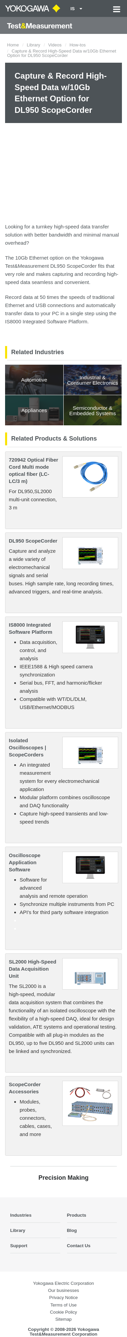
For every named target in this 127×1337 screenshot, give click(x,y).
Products (76, 1215)
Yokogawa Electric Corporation (63, 1283)
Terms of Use (63, 1305)
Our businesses (63, 1290)
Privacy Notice (63, 1297)
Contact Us (79, 1245)
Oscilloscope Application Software (24, 862)
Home (13, 44)
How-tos (77, 44)
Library (33, 44)
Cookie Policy (63, 1312)
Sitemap (63, 1319)
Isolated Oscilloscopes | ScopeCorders (27, 747)
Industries (20, 1215)
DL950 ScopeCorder (33, 541)
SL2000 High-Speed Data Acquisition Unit (32, 969)
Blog (72, 1230)
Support (18, 1245)
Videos (55, 44)
